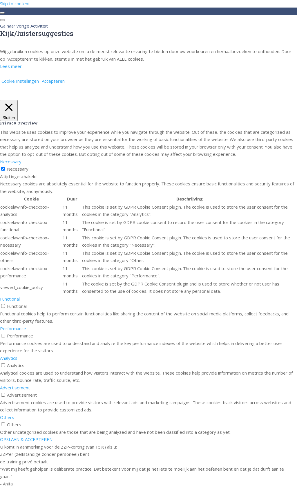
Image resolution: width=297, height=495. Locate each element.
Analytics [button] (8, 358)
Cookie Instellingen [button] (20, 81)
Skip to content (15, 3)
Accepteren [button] (53, 81)
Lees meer (11, 66)
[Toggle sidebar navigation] (2, 13)
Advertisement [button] (15, 388)
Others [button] (7, 417)
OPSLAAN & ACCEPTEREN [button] (26, 439)
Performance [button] (13, 328)
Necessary (17, 169)
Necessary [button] (10, 162)
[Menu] (2, 20)
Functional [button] (10, 299)
